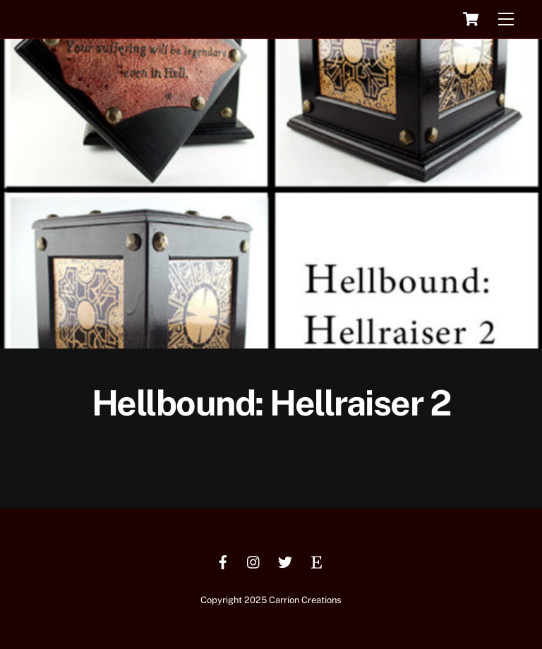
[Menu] (506, 19)
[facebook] (223, 560)
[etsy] (316, 560)
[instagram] (254, 560)
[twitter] (285, 560)
